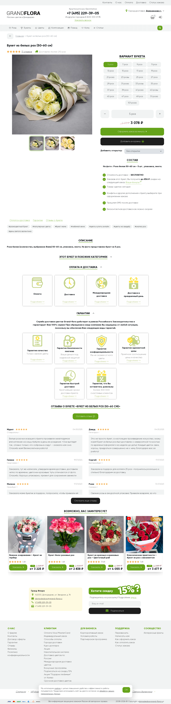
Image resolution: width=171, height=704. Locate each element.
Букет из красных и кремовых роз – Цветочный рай (103, 556)
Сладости (21, 692)
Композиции (56, 28)
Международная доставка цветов (57, 663)
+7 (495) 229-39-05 (83, 13)
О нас (118, 3)
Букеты (26, 28)
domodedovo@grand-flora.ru (48, 599)
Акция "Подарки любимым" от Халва (57, 676)
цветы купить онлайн (99, 227)
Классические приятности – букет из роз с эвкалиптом (142, 556)
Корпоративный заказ (91, 633)
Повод (72, 28)
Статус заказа (156, 3)
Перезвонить (121, 633)
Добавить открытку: (111, 151)
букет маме (61, 227)
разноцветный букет (19, 227)
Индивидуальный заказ (55, 636)
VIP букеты (36, 692)
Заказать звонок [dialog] (83, 20)
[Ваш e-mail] (115, 604)
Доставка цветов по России (54, 657)
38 (103, 562)
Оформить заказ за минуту (132, 131)
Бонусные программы (55, 668)
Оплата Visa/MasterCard (57, 633)
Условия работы (88, 636)
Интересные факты (153, 633)
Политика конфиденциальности (19, 653)
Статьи (98, 28)
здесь (133, 598)
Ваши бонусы (133, 182)
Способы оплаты (53, 639)
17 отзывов (27, 52)
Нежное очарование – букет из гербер (25, 556)
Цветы (39, 28)
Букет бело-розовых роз (61, 555)
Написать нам (122, 636)
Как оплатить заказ (125, 643)
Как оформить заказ (125, 639)
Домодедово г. (155, 11)
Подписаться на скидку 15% (58, 671)
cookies (58, 688)
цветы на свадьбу (122, 227)
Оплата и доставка (20, 220)
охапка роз (141, 227)
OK (126, 690)
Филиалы (12, 649)
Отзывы (11, 646)
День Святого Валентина (139, 692)
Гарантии (38, 220)
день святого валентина (20, 231)
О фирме (12, 633)
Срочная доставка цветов (57, 681)
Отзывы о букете (54, 220)
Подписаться (115, 610)
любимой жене (78, 227)
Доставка (141, 3)
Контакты (107, 3)
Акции (47, 649)
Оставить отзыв (85, 416)
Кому (85, 28)
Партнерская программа (93, 639)
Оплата (129, 3)
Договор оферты (16, 639)
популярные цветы (42, 227)
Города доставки (53, 643)
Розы (12, 28)
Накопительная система (56, 652)
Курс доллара (51, 646)
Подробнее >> (37, 302)
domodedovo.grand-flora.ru (151, 701)
